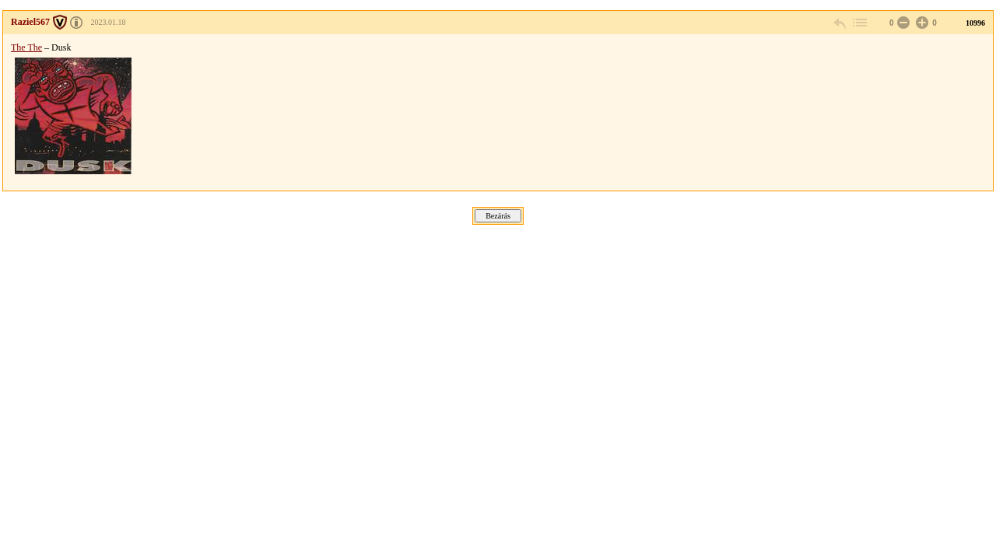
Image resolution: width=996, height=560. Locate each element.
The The (26, 47)
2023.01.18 (108, 22)
